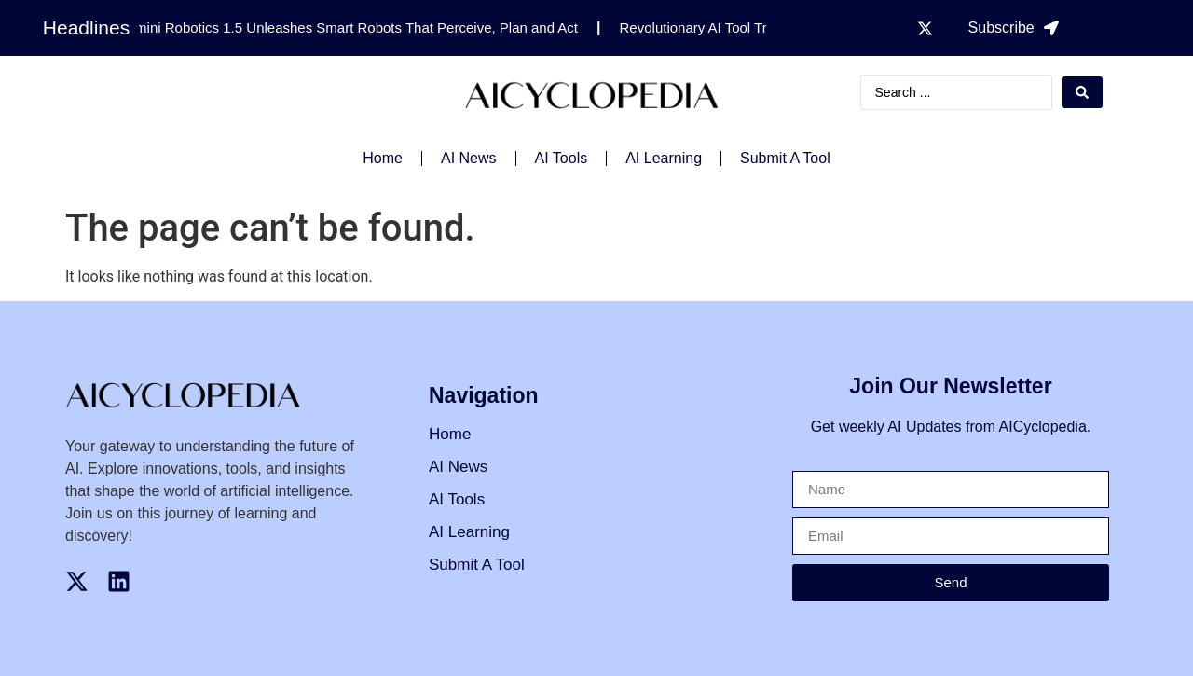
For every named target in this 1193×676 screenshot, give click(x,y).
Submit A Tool (785, 158)
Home (383, 158)
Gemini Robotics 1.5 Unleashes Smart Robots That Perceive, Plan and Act (352, 27)
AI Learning (663, 158)
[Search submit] (1082, 92)
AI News (469, 158)
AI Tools (561, 158)
